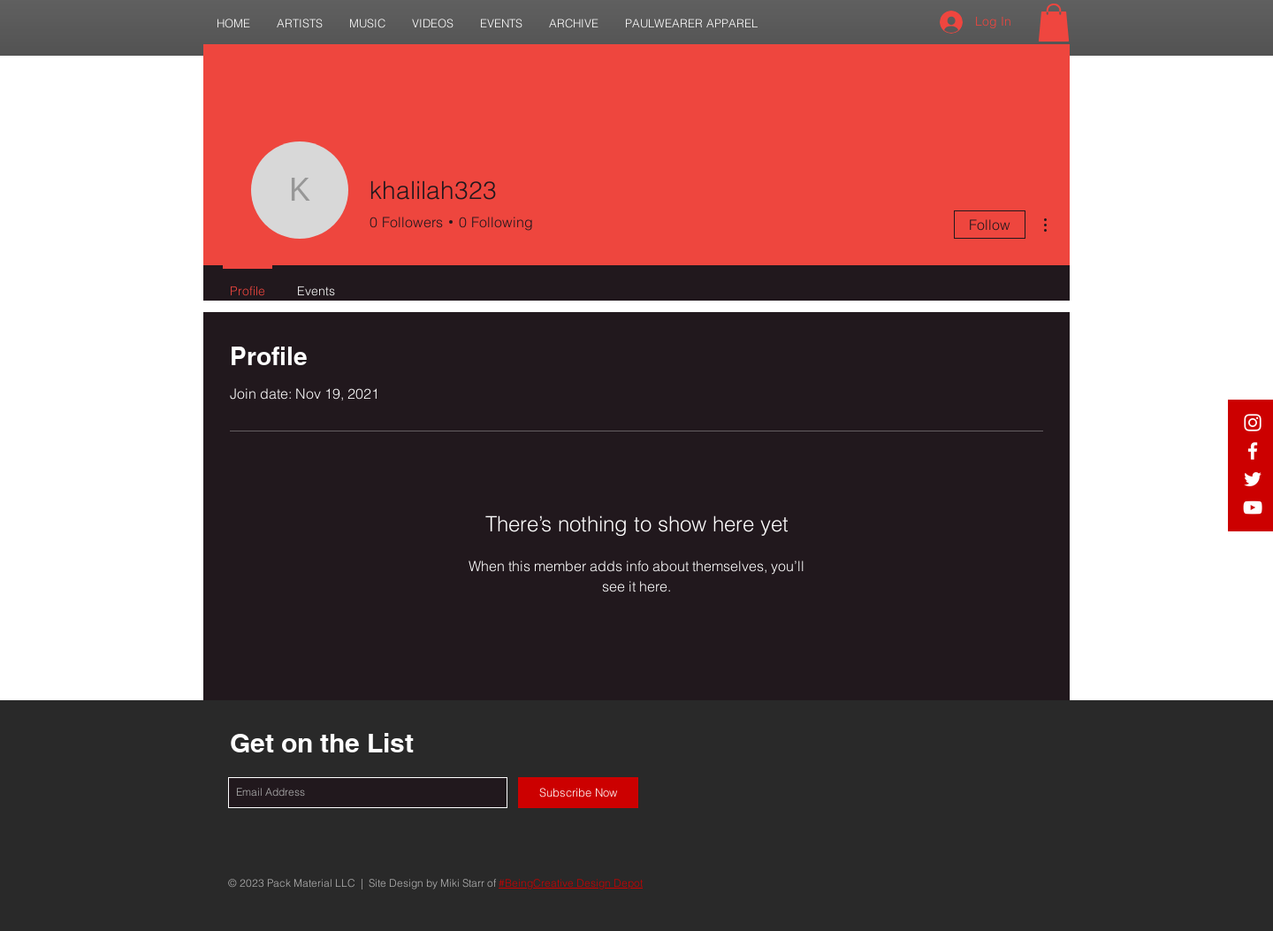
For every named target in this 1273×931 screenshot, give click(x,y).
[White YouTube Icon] (1252, 507)
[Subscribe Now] (578, 792)
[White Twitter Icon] (1252, 479)
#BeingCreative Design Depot (571, 882)
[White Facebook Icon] (1252, 450)
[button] (299, 23)
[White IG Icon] (1252, 422)
